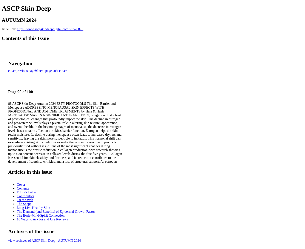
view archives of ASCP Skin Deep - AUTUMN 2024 (44, 240)
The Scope (24, 204)
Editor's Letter (26, 192)
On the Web (25, 200)
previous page (25, 71)
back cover (59, 71)
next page (45, 71)
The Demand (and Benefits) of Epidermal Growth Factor (56, 211)
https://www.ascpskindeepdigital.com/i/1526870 (50, 29)
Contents (23, 188)
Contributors (25, 196)
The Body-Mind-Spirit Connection (41, 215)
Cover (21, 184)
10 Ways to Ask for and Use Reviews (42, 219)
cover (12, 71)
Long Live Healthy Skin (33, 208)
